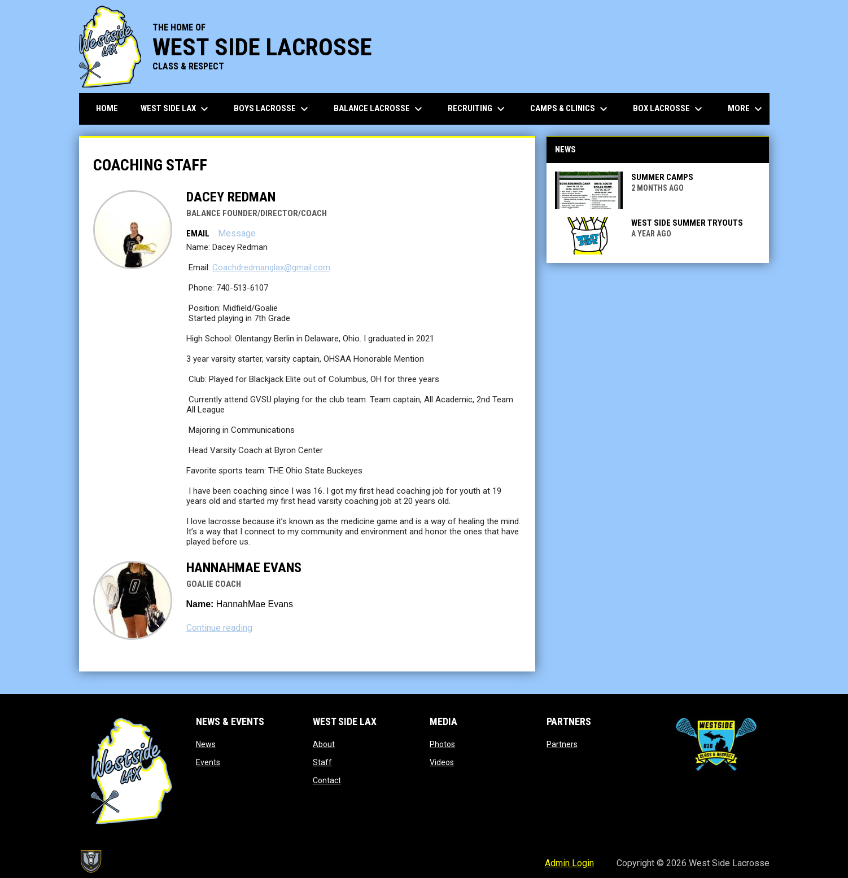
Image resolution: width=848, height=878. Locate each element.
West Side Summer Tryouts (687, 223)
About (324, 744)
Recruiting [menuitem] (478, 109)
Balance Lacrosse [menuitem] (379, 109)
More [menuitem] (746, 109)
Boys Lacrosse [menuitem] (272, 109)
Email (197, 234)
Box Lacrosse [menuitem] (669, 109)
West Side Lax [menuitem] (176, 109)
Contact (327, 780)
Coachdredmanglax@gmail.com (271, 267)
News (206, 744)
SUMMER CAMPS (662, 177)
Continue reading (219, 627)
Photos (442, 744)
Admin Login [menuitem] (569, 863)
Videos (442, 762)
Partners (562, 744)
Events (208, 762)
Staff (322, 762)
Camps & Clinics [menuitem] (570, 109)
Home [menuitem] (107, 108)
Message (237, 233)
